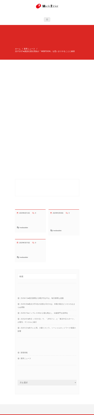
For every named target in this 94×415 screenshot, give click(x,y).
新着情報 (24, 352)
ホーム (18, 48)
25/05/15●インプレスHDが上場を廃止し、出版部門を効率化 (44, 313)
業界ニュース (29, 48)
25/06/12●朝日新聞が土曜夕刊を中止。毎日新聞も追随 (42, 298)
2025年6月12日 (24, 213)
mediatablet (24, 227)
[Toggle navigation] (47, 19)
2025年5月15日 (24, 243)
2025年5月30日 (58, 213)
